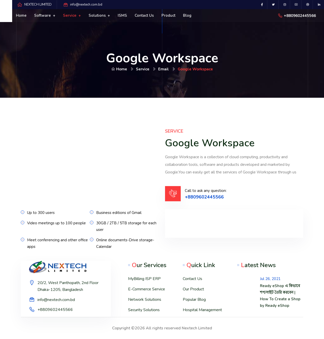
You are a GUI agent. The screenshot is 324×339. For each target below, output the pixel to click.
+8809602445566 (300, 15)
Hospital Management (202, 310)
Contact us (144, 15)
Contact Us (192, 279)
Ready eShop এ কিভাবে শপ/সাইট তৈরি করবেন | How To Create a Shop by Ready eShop (280, 295)
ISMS (122, 15)
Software (43, 15)
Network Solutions (144, 299)
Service (70, 15)
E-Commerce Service (146, 289)
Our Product (193, 289)
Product (168, 15)
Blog (187, 15)
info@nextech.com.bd (86, 4)
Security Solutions (144, 310)
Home (21, 15)
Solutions (98, 15)
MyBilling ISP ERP (144, 279)
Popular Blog (194, 299)
